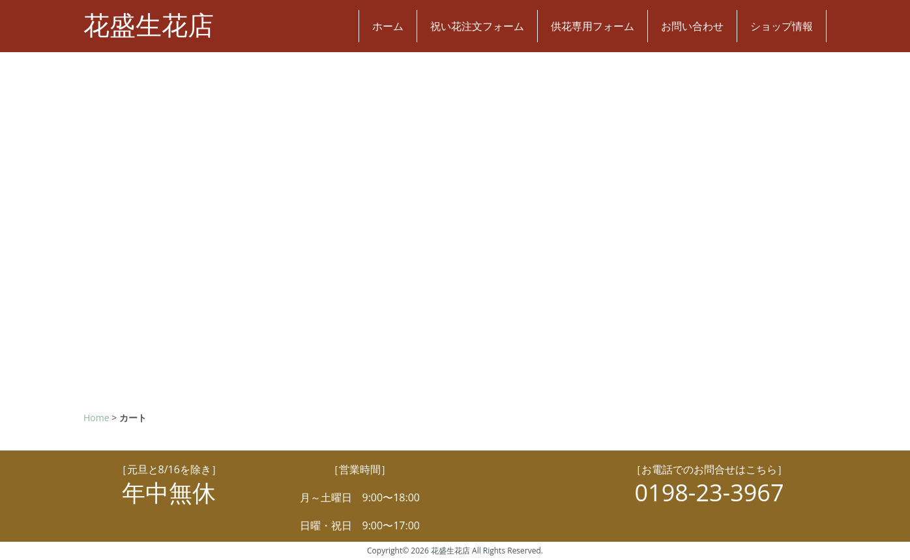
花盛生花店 (148, 25)
